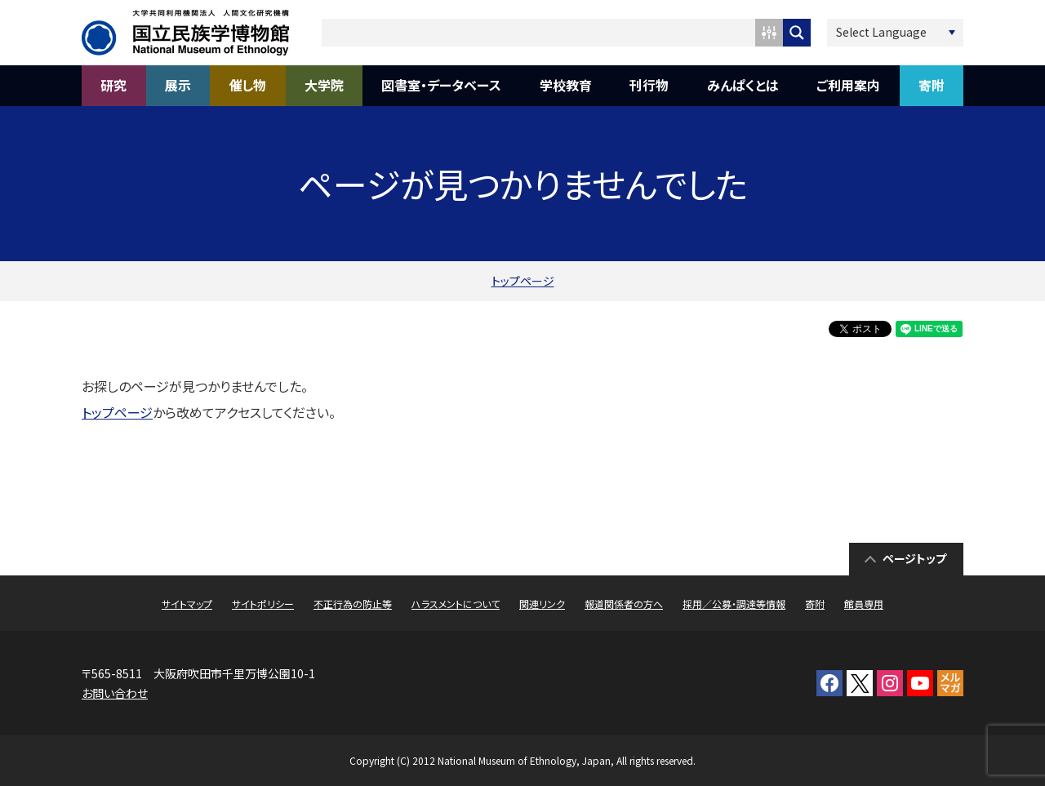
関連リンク (542, 604)
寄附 (815, 604)
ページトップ (914, 558)
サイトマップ (187, 604)
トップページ (522, 281)
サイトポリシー (263, 604)
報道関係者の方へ (624, 604)
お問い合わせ (115, 693)
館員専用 (863, 604)
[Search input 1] (539, 32)
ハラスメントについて (455, 604)
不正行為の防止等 (353, 604)
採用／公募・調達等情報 (734, 604)
